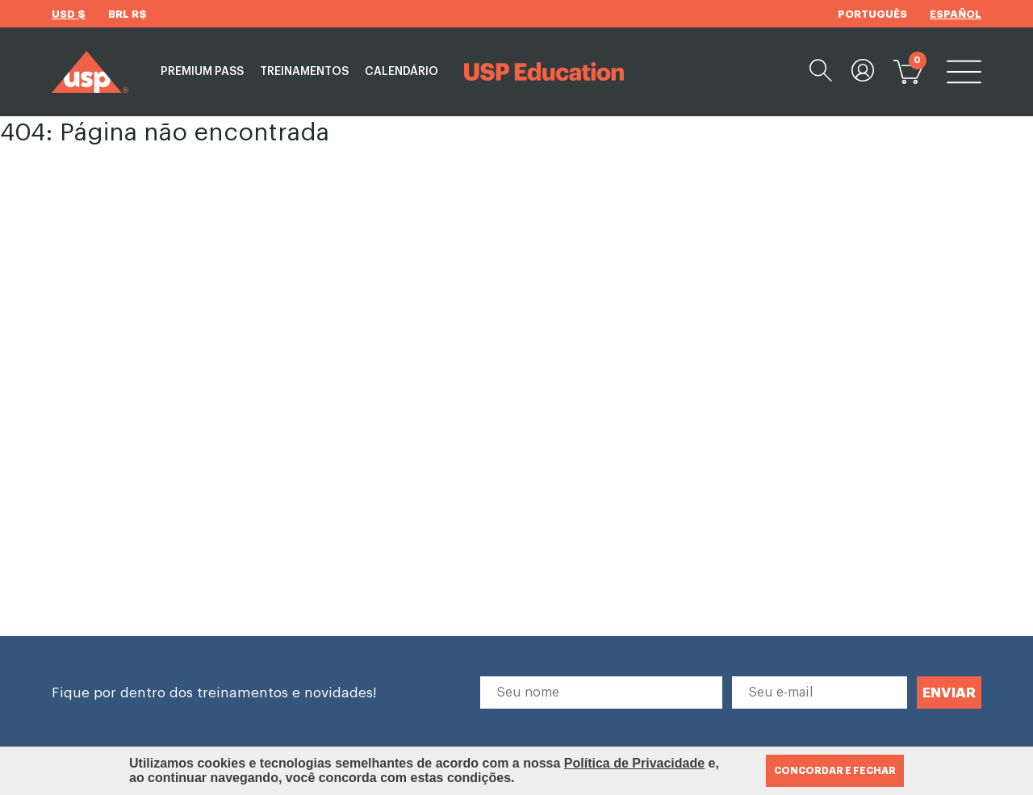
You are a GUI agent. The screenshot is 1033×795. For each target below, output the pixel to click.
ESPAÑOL (955, 14)
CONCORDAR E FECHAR (835, 771)
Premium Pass (202, 71)
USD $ (69, 14)
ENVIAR (949, 693)
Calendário (401, 71)
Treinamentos (304, 71)
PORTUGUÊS (872, 14)
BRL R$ (127, 14)
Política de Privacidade (634, 763)
